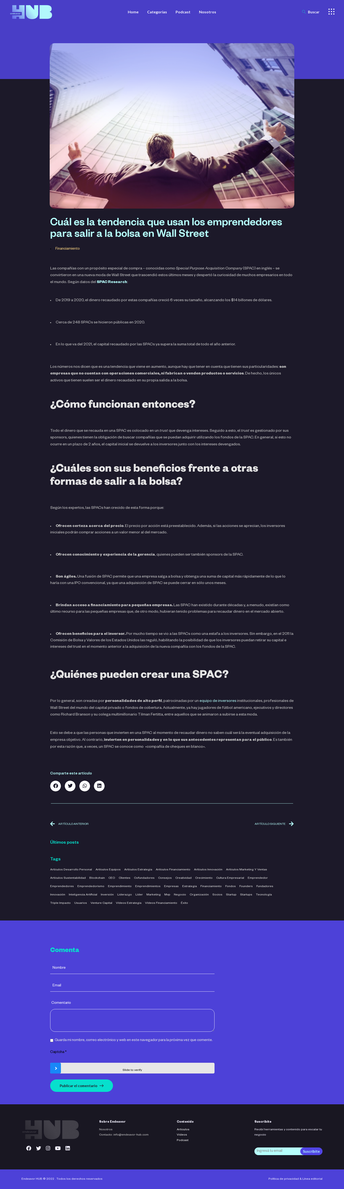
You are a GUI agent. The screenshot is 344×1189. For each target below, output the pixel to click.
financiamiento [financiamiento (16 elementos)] (211, 886)
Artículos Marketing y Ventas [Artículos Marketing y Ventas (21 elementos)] (246, 870)
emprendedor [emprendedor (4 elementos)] (258, 878)
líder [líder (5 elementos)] (139, 895)
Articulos (183, 1129)
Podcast (182, 1140)
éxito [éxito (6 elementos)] (184, 903)
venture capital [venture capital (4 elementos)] (101, 903)
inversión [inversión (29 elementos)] (107, 895)
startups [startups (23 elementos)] (246, 895)
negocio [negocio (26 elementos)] (180, 895)
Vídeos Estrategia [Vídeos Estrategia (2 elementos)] (128, 903)
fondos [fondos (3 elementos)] (230, 886)
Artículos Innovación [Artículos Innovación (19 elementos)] (208, 870)
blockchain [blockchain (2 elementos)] (97, 878)
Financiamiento (67, 249)
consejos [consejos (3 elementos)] (165, 878)
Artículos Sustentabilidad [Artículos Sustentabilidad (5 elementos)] (68, 878)
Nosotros (106, 1129)
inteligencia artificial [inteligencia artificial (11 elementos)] (83, 895)
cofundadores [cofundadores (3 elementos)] (144, 878)
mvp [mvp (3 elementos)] (167, 895)
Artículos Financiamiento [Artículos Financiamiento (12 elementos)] (173, 870)
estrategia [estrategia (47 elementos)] (189, 886)
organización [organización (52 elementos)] (199, 895)
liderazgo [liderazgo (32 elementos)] (124, 895)
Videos (182, 1135)
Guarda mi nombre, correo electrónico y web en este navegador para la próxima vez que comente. (134, 1040)
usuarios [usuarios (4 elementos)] (80, 903)
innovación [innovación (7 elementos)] (57, 895)
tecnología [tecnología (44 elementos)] (264, 895)
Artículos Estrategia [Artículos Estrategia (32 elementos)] (138, 870)
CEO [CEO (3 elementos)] (111, 878)
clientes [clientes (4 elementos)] (124, 878)
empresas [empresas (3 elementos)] (171, 886)
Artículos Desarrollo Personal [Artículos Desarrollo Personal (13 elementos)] (71, 870)
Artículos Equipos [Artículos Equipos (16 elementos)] (108, 870)
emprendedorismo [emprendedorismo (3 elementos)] (90, 886)
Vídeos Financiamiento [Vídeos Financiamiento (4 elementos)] (161, 903)
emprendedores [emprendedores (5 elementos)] (62, 886)
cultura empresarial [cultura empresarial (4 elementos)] (230, 878)
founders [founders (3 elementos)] (246, 886)
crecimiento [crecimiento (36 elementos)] (204, 878)
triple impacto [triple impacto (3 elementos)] (60, 903)
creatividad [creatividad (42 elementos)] (183, 878)
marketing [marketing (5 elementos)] (153, 895)
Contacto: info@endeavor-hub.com (124, 1135)
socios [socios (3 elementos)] (217, 895)
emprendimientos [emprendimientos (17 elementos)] (148, 886)
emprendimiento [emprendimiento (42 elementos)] (120, 886)
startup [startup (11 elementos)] (231, 895)
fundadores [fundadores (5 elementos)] (264, 886)
